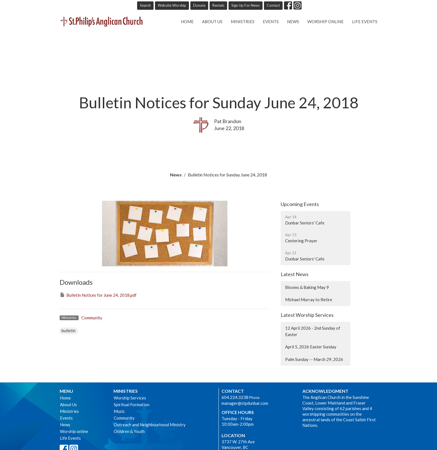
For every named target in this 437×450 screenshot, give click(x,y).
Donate (199, 5)
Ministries (242, 21)
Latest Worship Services (307, 315)
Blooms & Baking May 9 (307, 287)
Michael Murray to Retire (308, 299)
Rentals (218, 5)
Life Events (364, 21)
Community (91, 317)
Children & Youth (129, 431)
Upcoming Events (300, 204)
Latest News (295, 274)
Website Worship (172, 5)
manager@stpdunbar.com (245, 403)
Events (271, 21)
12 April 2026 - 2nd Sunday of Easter (312, 331)
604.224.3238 (235, 397)
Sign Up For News (245, 5)
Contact (273, 5)
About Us (212, 21)
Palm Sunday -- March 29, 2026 (314, 359)
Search (145, 5)
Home (187, 21)
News (293, 21)
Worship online (325, 21)
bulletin (69, 330)
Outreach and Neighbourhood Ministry (150, 424)
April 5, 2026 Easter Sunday (310, 346)
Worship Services (130, 397)
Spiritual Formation (131, 404)
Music (119, 411)
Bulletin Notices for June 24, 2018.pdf (98, 295)
